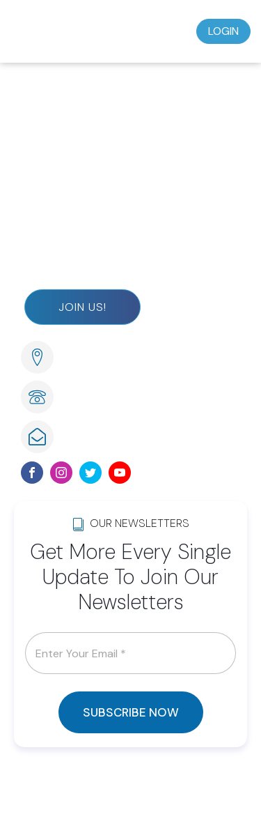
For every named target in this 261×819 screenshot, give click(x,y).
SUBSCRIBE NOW (131, 712)
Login (223, 31)
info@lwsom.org (104, 436)
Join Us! (82, 307)
